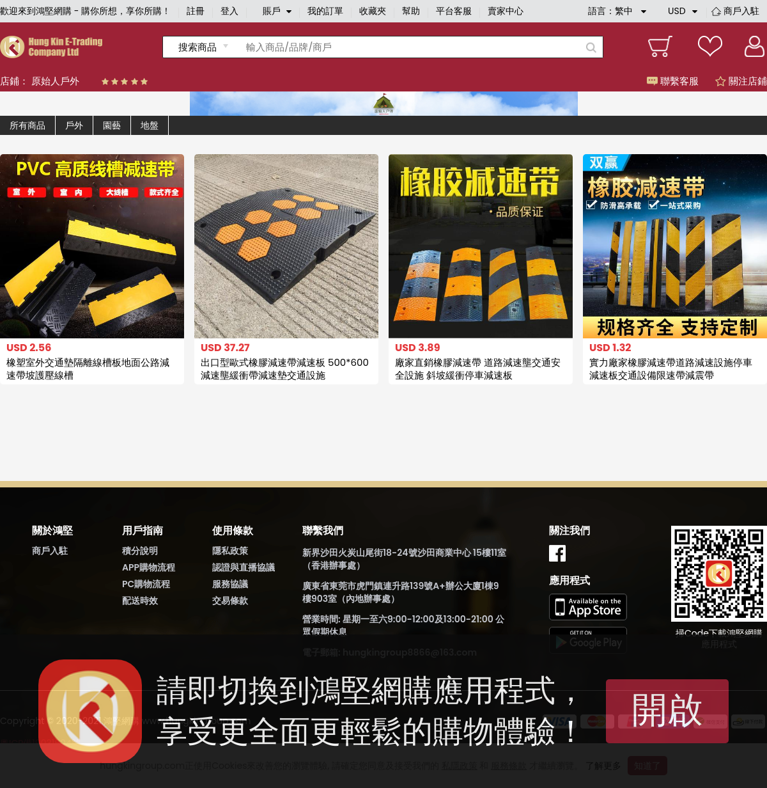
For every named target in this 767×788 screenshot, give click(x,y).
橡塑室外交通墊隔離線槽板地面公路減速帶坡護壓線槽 (87, 369)
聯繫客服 (673, 81)
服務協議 (230, 584)
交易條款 (230, 600)
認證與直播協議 (243, 567)
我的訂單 (325, 10)
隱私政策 (230, 550)
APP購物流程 (148, 567)
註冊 (196, 10)
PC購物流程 (146, 584)
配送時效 (140, 600)
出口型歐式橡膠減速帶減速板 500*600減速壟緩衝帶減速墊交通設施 (285, 369)
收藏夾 (372, 10)
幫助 (411, 10)
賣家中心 (505, 10)
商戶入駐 (741, 10)
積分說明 (140, 550)
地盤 (150, 125)
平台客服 (454, 10)
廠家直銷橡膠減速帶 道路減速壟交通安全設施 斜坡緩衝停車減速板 (478, 369)
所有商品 (27, 125)
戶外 (74, 125)
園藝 (112, 125)
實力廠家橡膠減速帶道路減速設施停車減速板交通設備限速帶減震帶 (670, 369)
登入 (229, 10)
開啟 (667, 709)
